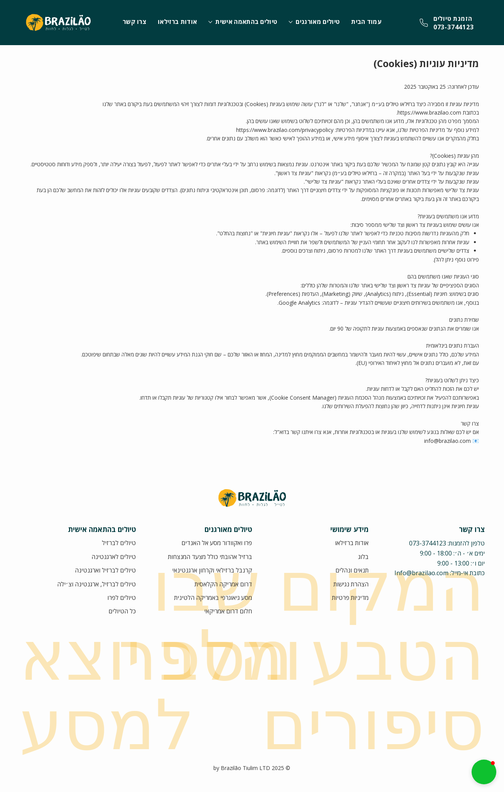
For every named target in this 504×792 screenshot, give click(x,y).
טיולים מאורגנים (228, 529)
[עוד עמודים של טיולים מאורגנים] (291, 22)
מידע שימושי (349, 529)
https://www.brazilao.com (429, 112)
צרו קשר (472, 529)
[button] (484, 772)
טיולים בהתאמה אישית (102, 529)
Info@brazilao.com (421, 573)
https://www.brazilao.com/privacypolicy (284, 129)
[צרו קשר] (447, 22)
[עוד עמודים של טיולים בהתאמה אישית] (210, 22)
